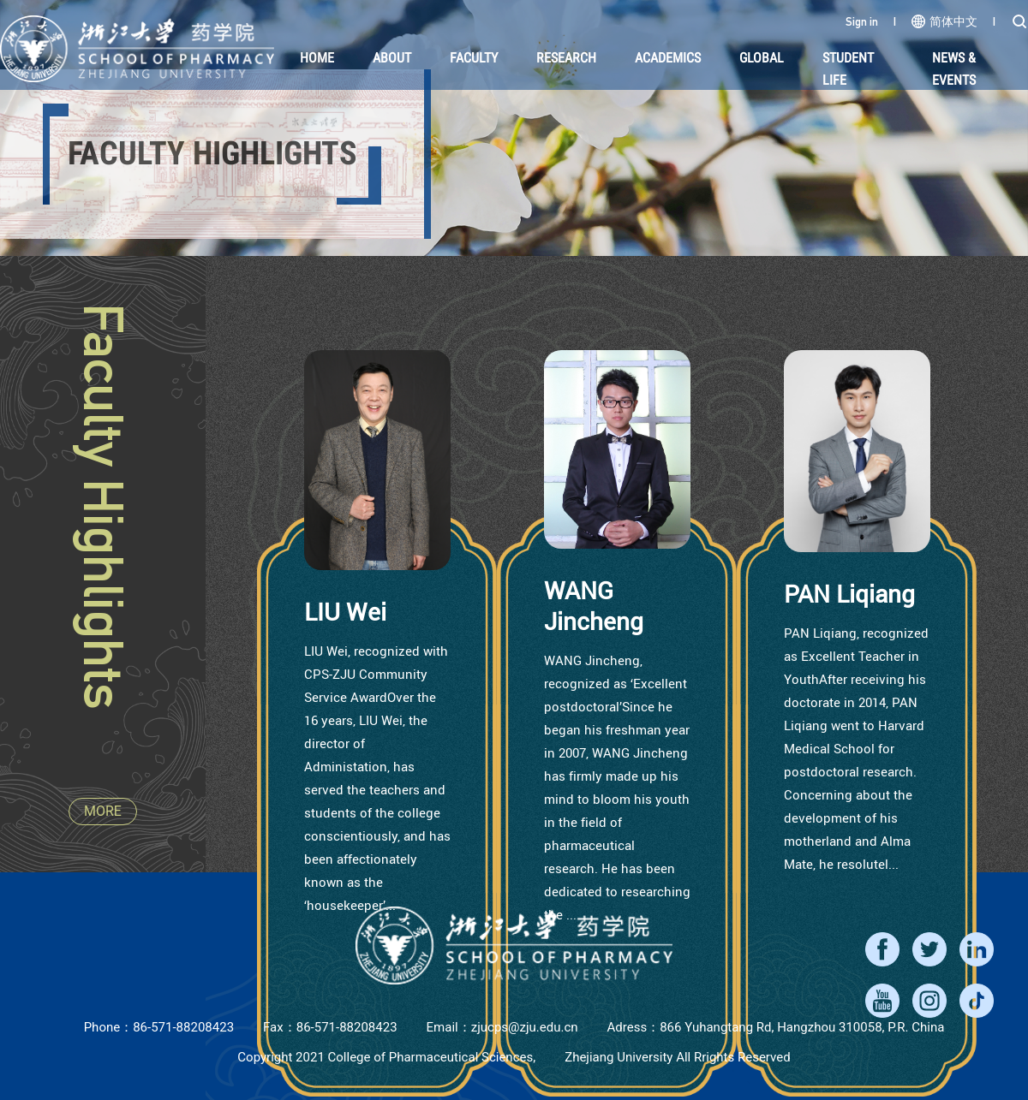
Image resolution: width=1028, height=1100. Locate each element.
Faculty (474, 58)
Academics (668, 58)
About (392, 58)
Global (761, 58)
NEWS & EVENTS (954, 69)
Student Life (848, 69)
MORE (103, 811)
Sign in (862, 21)
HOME (317, 58)
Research (566, 58)
